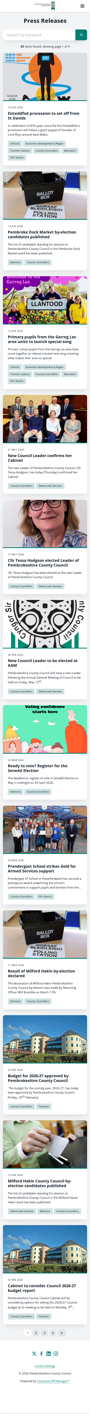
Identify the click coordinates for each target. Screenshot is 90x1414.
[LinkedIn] (48, 1353)
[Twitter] (34, 1353)
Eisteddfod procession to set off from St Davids (43, 116)
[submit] (81, 34)
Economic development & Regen (44, 143)
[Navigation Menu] (82, 6)
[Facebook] (41, 1353)
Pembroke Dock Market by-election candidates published (42, 234)
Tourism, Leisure (19, 150)
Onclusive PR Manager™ (53, 1381)
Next (62, 1333)
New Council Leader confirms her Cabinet (40, 458)
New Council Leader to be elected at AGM (43, 663)
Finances (44, 1106)
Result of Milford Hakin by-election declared (41, 973)
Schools (14, 143)
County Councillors (47, 150)
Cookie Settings (45, 1366)
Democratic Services (50, 486)
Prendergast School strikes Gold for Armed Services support (42, 869)
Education (70, 150)
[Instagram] (56, 1353)
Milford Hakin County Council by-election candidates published (39, 1183)
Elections (15, 262)
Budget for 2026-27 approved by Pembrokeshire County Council (38, 1078)
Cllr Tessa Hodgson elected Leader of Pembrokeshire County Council (43, 563)
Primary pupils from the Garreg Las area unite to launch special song (42, 339)
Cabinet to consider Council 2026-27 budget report (42, 1288)
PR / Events (16, 157)
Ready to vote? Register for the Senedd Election (38, 768)
